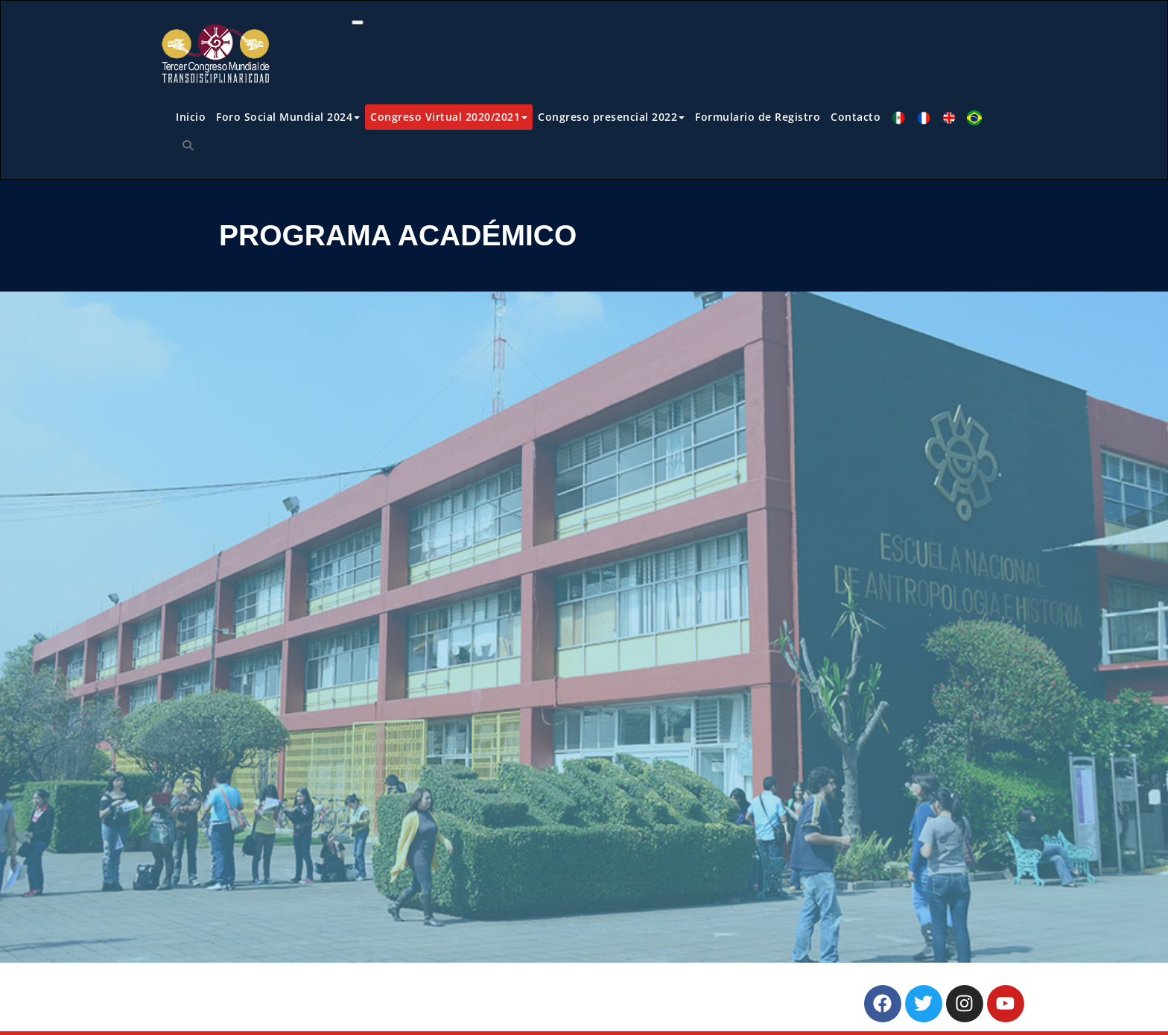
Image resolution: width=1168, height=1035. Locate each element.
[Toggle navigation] (358, 22)
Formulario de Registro (757, 117)
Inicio (191, 117)
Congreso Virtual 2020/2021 (448, 117)
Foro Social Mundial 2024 (288, 117)
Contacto (855, 117)
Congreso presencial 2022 (611, 117)
